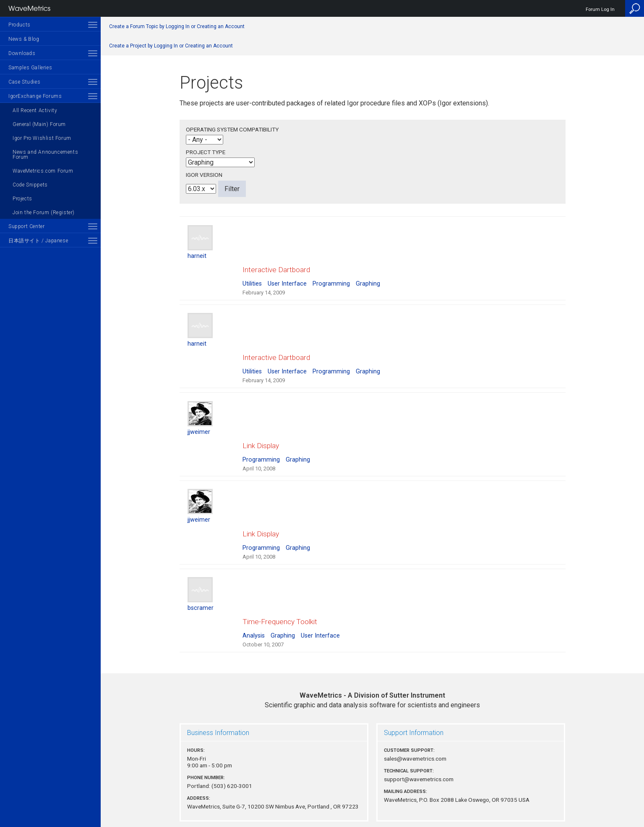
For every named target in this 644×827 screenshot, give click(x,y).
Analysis (253, 596)
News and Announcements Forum (45, 154)
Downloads (21, 53)
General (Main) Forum (39, 124)
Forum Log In (600, 9)
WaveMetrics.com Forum (43, 171)
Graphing (368, 275)
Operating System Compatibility (232, 129)
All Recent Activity (35, 110)
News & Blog (23, 39)
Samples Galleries (30, 68)
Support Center (26, 226)
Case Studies (24, 82)
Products (19, 25)
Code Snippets (30, 185)
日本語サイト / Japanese (38, 241)
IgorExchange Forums (35, 96)
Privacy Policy (373, 792)
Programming (331, 275)
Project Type (205, 152)
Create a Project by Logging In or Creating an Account (171, 46)
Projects (22, 199)
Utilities (252, 275)
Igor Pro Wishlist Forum (42, 138)
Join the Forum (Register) (44, 212)
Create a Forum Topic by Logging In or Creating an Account (177, 26)
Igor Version (204, 174)
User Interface (287, 275)
